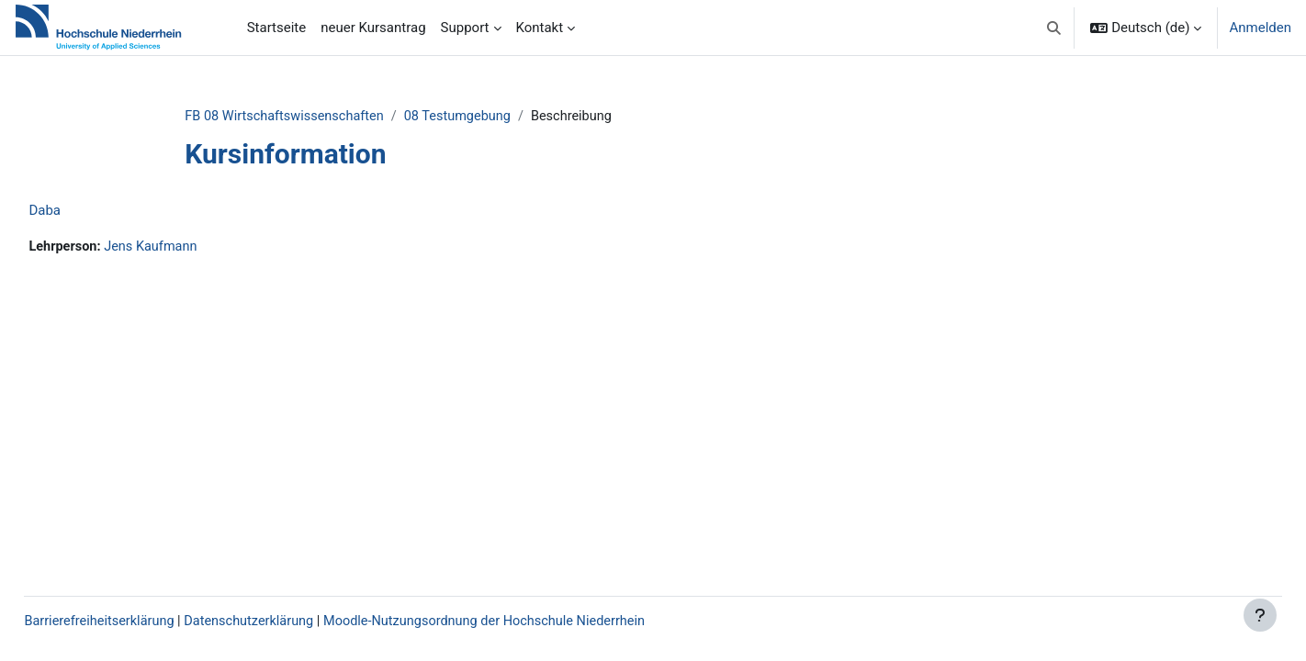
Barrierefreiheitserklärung (142, 621)
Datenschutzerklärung (298, 621)
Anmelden (1260, 27)
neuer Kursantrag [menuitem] (373, 27)
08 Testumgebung (497, 116)
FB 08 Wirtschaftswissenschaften (319, 116)
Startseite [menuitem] (277, 27)
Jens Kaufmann (196, 248)
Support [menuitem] (465, 27)
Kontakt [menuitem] (540, 27)
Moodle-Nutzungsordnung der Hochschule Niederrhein (541, 621)
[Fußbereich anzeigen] (1260, 615)
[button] (1054, 27)
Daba (86, 211)
